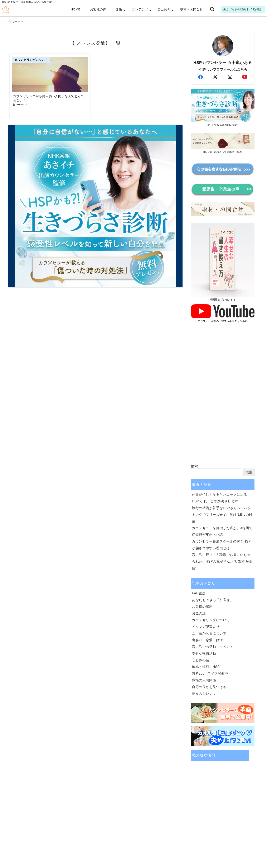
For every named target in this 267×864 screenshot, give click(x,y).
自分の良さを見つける (209, 686)
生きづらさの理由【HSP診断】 (243, 9)
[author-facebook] (200, 76)
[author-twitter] (215, 76)
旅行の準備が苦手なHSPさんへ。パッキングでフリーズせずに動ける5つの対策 (222, 514)
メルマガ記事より (205, 626)
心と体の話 (200, 659)
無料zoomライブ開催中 (210, 673)
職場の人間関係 (204, 679)
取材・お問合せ (191, 9)
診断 (119, 9)
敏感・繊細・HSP (206, 666)
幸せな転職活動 (204, 653)
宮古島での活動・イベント (212, 646)
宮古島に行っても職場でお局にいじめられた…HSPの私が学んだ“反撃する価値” (222, 560)
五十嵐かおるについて (209, 633)
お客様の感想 (202, 606)
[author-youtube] (245, 76)
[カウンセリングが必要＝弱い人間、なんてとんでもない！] (51, 75)
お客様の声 (98, 9)
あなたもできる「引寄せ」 (212, 599)
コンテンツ (140, 9)
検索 (194, 465)
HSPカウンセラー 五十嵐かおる (222, 62)
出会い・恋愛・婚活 (207, 639)
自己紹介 (164, 9)
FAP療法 (198, 592)
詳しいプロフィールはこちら (222, 69)
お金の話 (199, 612)
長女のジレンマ (204, 693)
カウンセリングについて (211, 619)
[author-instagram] (230, 76)
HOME (76, 9)
